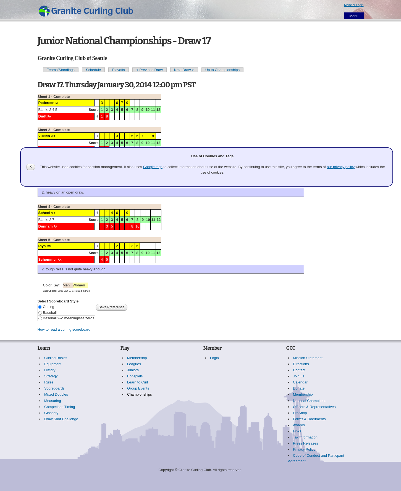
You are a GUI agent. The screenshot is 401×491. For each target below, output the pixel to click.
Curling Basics (55, 358)
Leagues (134, 364)
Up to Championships (222, 70)
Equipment (52, 364)
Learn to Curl (137, 382)
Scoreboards (54, 388)
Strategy (50, 376)
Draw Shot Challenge (61, 419)
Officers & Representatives (314, 407)
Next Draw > (184, 70)
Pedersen (46, 103)
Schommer (47, 259)
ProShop (300, 413)
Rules (48, 382)
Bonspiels (135, 376)
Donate (299, 388)
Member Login (353, 5)
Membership (137, 358)
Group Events (138, 388)
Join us (298, 376)
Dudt (42, 116)
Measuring (52, 401)
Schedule (93, 70)
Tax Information (305, 437)
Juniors (133, 370)
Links (297, 431)
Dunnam (45, 226)
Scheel (44, 213)
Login (214, 358)
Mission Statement (308, 358)
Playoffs (118, 70)
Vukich (44, 136)
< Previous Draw (149, 70)
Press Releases (305, 443)
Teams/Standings (61, 70)
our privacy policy (341, 167)
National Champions (309, 401)
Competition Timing (59, 407)
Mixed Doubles (56, 394)
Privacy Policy (304, 449)
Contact (299, 370)
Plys (42, 246)
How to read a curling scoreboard (64, 329)
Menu (353, 16)
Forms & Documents (309, 419)
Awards (299, 425)
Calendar (300, 382)
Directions (301, 364)
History (49, 370)
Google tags (153, 167)
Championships (139, 394)
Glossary (51, 413)
